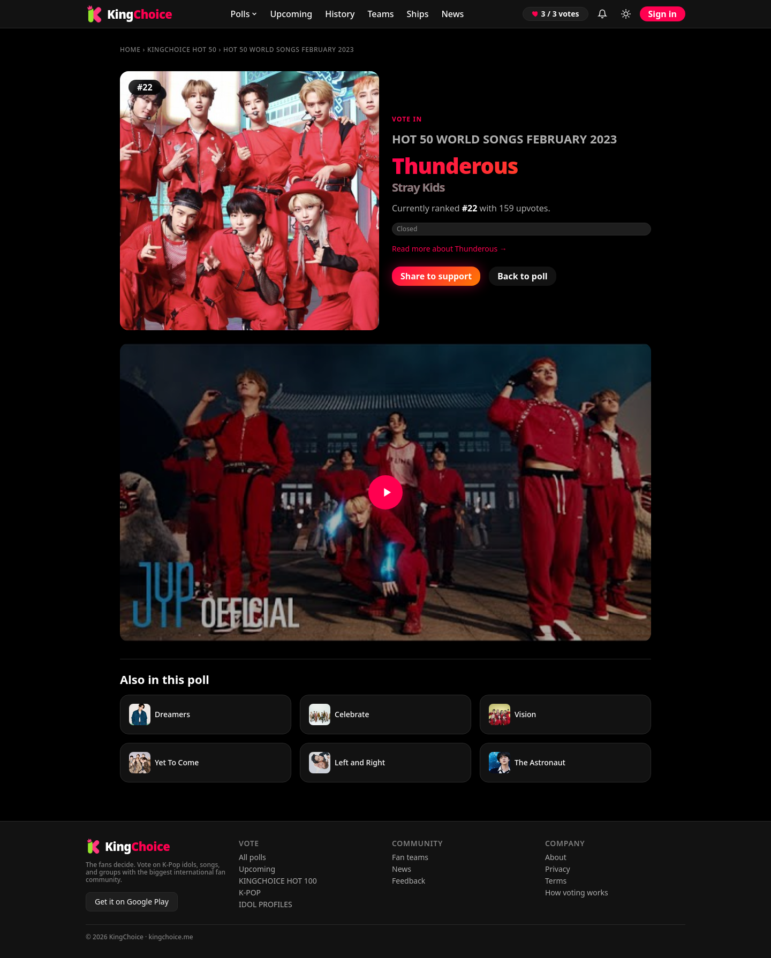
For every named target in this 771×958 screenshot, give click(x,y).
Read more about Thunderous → (449, 249)
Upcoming (291, 14)
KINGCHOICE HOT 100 (278, 881)
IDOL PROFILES (265, 904)
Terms (555, 881)
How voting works (576, 892)
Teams (380, 14)
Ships (418, 14)
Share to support (436, 276)
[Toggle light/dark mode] (626, 14)
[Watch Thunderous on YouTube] (385, 492)
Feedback (408, 881)
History (339, 14)
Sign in (662, 14)
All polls (252, 857)
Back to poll (522, 276)
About (555, 857)
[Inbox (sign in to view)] (602, 14)
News (452, 14)
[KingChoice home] (129, 13)
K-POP (250, 892)
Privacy (557, 869)
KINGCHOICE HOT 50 (181, 49)
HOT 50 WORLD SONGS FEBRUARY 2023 (288, 49)
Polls (243, 14)
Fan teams (410, 857)
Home (130, 49)
